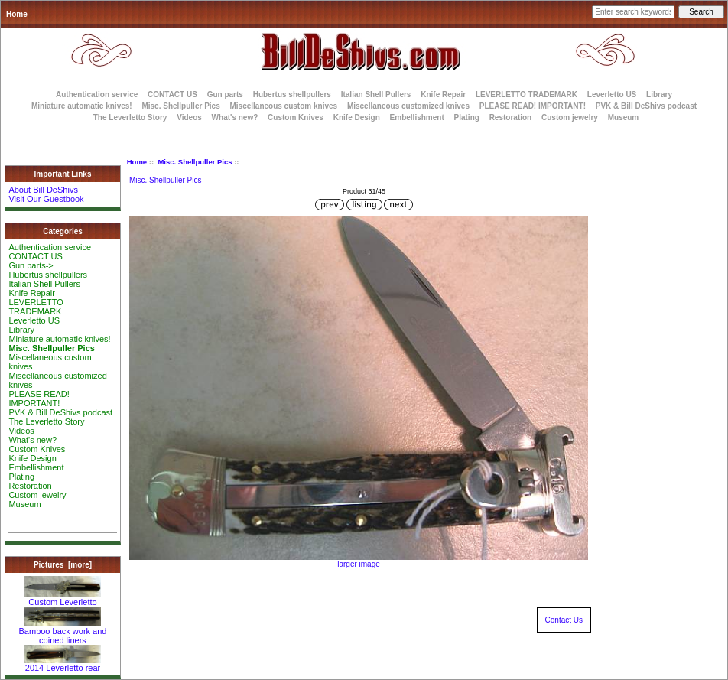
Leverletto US (611, 94)
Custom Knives (295, 117)
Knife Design (356, 117)
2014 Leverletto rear (62, 664)
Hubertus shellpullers (292, 94)
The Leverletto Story (130, 117)
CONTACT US (172, 94)
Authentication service (97, 94)
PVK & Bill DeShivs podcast (646, 106)
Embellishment (417, 117)
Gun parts (225, 94)
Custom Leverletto (62, 598)
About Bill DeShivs (43, 189)
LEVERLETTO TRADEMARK (526, 94)
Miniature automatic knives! (81, 106)
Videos (189, 117)
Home (17, 14)
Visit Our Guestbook (45, 198)
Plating (466, 117)
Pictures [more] (63, 565)
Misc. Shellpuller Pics (195, 162)
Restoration (510, 117)
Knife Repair (443, 94)
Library (659, 94)
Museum (24, 504)
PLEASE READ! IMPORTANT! (532, 106)
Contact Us (564, 620)
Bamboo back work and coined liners (63, 632)
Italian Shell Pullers (376, 94)
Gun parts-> (30, 265)
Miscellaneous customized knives (408, 106)
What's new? (235, 117)
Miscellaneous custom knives (283, 106)
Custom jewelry (569, 117)
